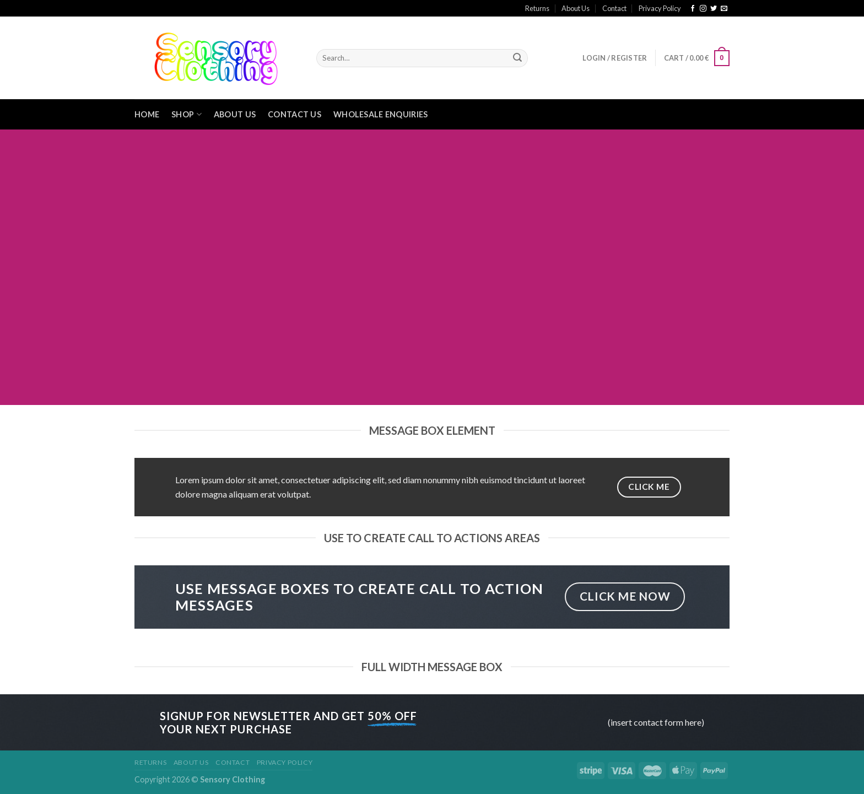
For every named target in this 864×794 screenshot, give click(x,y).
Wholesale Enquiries (380, 114)
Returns (537, 8)
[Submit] (517, 58)
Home (146, 114)
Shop (186, 114)
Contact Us (294, 114)
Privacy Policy (660, 8)
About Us (575, 8)
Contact (614, 8)
